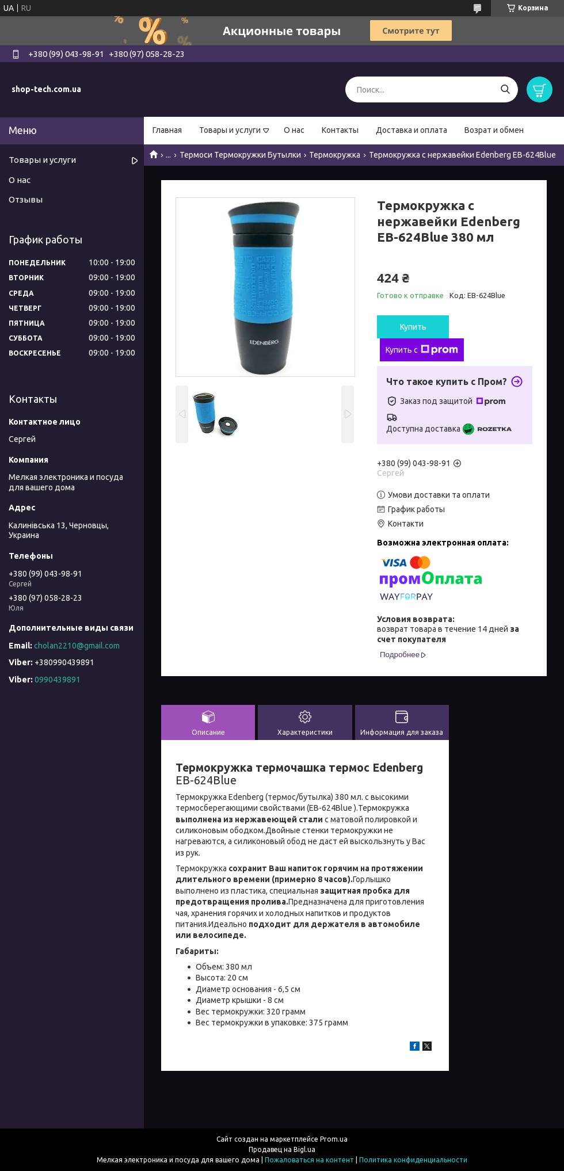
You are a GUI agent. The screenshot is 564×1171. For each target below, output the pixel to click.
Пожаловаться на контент (309, 1160)
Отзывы (26, 199)
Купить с (422, 350)
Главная (167, 130)
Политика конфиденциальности (413, 1160)
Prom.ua (334, 1139)
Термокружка (334, 154)
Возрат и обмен (494, 130)
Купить (413, 326)
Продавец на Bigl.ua (282, 1149)
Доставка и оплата (411, 130)
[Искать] (505, 89)
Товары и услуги (230, 130)
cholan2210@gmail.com (77, 645)
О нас (294, 130)
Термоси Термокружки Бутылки (240, 154)
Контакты (340, 130)
